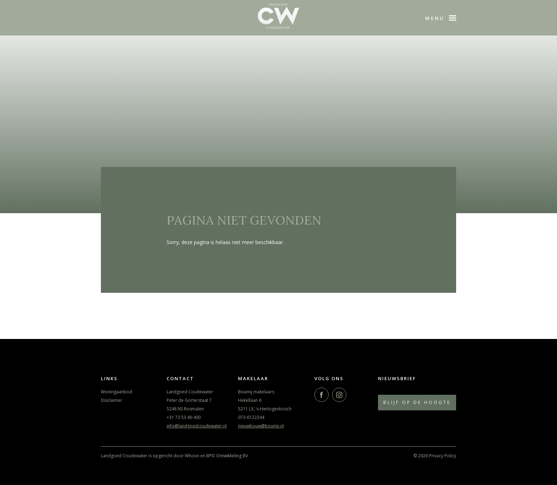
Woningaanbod (116, 392)
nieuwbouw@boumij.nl (261, 426)
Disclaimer (111, 400)
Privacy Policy (442, 456)
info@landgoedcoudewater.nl (197, 426)
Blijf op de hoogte (417, 402)
